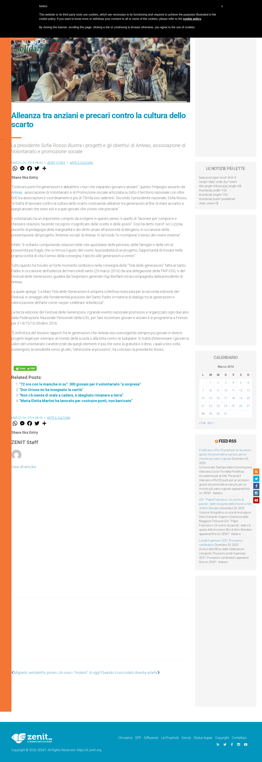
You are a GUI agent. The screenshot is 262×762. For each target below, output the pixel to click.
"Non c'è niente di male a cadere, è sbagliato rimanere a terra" (71, 395)
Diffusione (151, 738)
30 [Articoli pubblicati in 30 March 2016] (218, 413)
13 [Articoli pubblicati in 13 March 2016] (248, 390)
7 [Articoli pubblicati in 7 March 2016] (203, 390)
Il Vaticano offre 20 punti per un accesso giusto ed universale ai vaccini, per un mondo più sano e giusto (225, 454)
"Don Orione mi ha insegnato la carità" (51, 390)
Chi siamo (125, 738)
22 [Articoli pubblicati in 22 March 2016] (210, 406)
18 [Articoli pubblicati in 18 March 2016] (233, 398)
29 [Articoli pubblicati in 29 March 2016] (210, 413)
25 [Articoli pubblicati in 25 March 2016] (233, 406)
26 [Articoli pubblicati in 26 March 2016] (240, 406)
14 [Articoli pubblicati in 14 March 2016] (203, 398)
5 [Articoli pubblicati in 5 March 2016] (241, 382)
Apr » (210, 423)
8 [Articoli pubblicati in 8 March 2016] (210, 390)
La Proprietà (170, 738)
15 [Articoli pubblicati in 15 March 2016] (210, 398)
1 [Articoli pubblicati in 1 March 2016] (210, 382)
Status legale (203, 738)
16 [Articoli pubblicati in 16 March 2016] (218, 398)
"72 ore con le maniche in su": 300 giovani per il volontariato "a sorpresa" (80, 384)
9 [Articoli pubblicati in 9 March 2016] (218, 390)
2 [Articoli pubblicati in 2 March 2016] (218, 382)
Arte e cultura (81, 162)
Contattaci (239, 738)
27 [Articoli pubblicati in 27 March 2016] (248, 406)
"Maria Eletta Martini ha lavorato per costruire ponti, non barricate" (75, 401)
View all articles (23, 467)
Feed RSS (227, 441)
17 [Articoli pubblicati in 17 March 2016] (225, 398)
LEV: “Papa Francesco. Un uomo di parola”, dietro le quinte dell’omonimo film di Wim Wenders (225, 504)
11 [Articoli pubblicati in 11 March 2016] (233, 390)
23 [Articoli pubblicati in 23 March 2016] (218, 406)
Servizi (186, 738)
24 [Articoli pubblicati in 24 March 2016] (225, 406)
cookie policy (192, 18)
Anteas (16, 192)
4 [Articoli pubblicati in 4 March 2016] (233, 382)
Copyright (222, 738)
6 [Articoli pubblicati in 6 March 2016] (248, 382)
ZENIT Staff (56, 162)
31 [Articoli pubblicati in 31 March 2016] (225, 413)
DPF (138, 738)
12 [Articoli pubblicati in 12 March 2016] (240, 390)
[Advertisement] (100, 632)
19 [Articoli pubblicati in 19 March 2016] (240, 398)
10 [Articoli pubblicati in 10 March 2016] (225, 390)
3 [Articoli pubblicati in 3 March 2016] (225, 382)
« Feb (202, 423)
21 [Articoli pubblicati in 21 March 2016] (203, 406)
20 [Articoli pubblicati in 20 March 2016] (248, 398)
